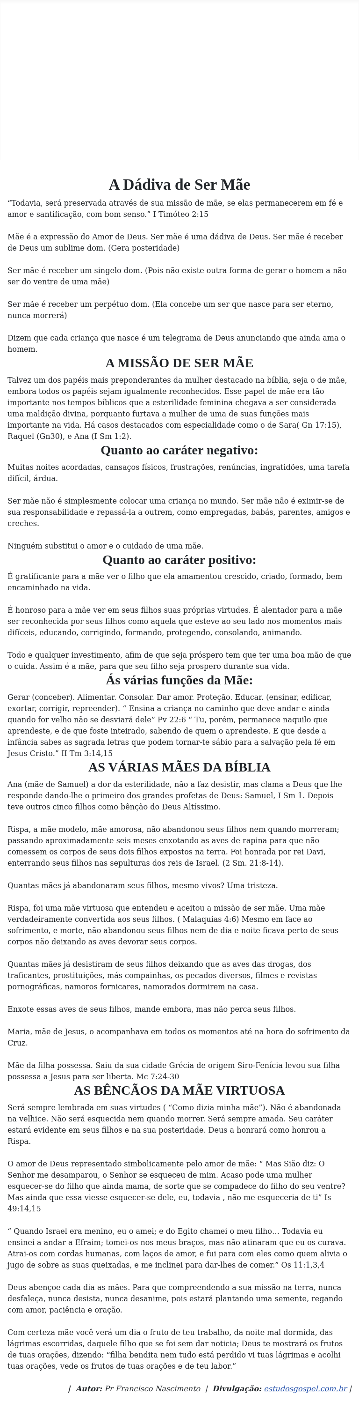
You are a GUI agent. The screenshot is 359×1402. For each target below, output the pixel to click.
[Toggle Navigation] (10, 9)
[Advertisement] (179, 90)
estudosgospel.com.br (305, 1388)
